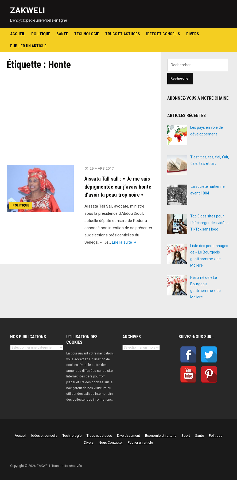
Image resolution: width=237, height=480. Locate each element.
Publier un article (28, 46)
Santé (62, 34)
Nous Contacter (111, 442)
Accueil (17, 34)
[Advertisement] (80, 125)
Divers (192, 34)
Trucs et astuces (122, 34)
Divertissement (128, 436)
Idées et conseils (163, 34)
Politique (40, 34)
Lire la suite (124, 242)
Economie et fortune (160, 436)
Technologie (86, 34)
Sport (185, 436)
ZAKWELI (27, 10)
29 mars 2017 (102, 168)
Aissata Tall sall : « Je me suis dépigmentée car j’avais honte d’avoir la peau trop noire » (117, 186)
